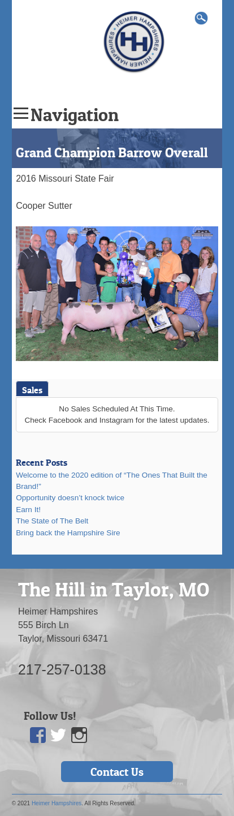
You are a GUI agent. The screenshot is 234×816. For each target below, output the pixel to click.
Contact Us (117, 772)
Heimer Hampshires (56, 803)
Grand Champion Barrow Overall (112, 152)
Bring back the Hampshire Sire (68, 533)
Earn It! (28, 509)
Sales (32, 390)
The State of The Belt (52, 521)
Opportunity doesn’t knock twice (70, 497)
